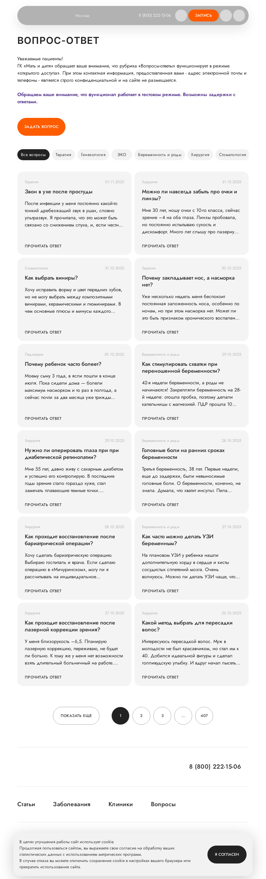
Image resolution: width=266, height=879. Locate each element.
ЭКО (121, 155)
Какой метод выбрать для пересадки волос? (187, 626)
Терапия (63, 155)
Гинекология (93, 155)
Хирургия (200, 155)
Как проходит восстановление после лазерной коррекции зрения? (70, 626)
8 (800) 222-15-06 (155, 15)
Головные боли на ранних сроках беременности (183, 454)
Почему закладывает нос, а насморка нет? (188, 281)
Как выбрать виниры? (51, 278)
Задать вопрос (41, 126)
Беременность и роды (159, 155)
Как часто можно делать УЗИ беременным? (177, 540)
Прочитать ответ (43, 246)
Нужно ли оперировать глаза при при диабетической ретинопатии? (72, 454)
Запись (203, 15)
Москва (86, 15)
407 (204, 715)
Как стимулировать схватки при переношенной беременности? (181, 367)
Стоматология (232, 155)
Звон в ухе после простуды (58, 191)
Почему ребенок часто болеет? (63, 364)
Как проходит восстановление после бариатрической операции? (70, 540)
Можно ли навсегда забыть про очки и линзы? (189, 195)
